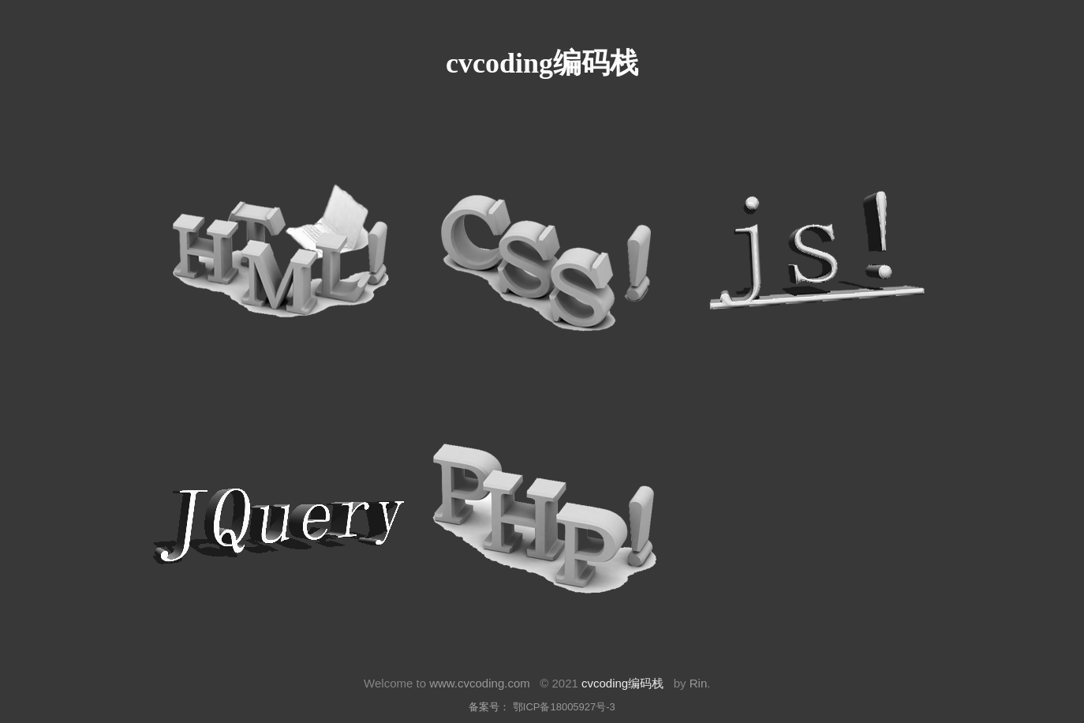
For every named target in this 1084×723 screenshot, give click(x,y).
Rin (699, 683)
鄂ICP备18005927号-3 (564, 707)
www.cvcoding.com (479, 683)
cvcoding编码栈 (622, 683)
